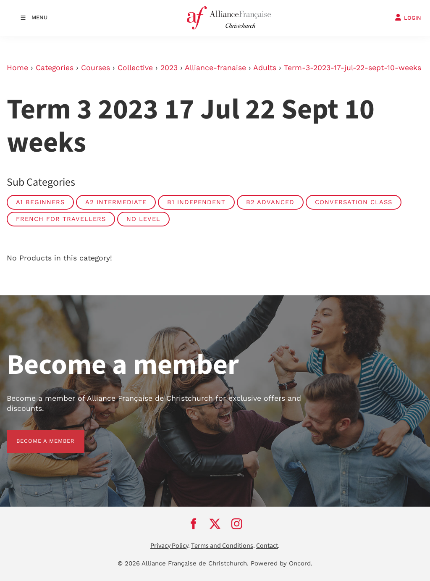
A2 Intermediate (116, 202)
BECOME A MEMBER (36, 434)
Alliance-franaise (215, 67)
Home (17, 67)
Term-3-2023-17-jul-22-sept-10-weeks (352, 67)
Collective (135, 67)
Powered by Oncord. (281, 563)
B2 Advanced (270, 202)
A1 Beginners (40, 202)
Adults (264, 67)
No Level (143, 219)
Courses (95, 67)
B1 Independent (196, 202)
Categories (54, 67)
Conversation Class (353, 202)
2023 (169, 67)
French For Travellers (61, 219)
